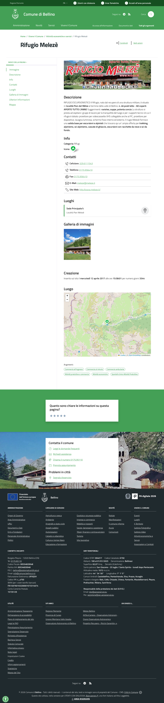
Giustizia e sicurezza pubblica (89, 515)
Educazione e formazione (56, 544)
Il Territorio (138, 523)
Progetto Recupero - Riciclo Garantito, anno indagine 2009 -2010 (111, 623)
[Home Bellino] (32, 14)
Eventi (137, 515)
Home (22, 36)
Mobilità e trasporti (85, 523)
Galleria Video (140, 531)
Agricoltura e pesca (54, 515)
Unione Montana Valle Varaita (58, 619)
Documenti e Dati (15, 527)
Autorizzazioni (51, 531)
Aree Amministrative (16, 519)
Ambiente (50, 519)
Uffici (10, 523)
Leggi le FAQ (13, 623)
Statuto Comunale (15, 643)
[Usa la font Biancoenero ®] (84, 3)
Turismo (80, 536)
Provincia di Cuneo (53, 615)
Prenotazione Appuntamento (20, 627)
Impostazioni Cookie (16, 656)
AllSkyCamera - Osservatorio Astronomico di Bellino (105, 615)
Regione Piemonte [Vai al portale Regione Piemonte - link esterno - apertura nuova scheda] (17, 3)
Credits (11, 660)
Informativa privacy (16, 647)
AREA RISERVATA (80, 698)
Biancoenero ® (92, 695)
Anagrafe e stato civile (55, 523)
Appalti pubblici (52, 527)
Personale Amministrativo (19, 536)
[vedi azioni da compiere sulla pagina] (136, 43)
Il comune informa (116, 523)
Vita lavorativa (83, 540)
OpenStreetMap (135, 355)
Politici (10, 540)
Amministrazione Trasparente (20, 611)
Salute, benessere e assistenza (90, 527)
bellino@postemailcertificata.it (26, 570)
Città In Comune (131, 692)
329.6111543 (86, 163)
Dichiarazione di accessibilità (20, 615)
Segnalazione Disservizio (18, 631)
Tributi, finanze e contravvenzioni (91, 531)
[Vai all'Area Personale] (138, 3)
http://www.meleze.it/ (89, 189)
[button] (108, 322)
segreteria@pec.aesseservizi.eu (101, 594)
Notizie (112, 515)
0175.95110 (16, 561)
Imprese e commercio (86, 519)
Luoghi (137, 519)
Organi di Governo (15, 515)
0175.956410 (86, 170)
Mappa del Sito (14, 672)
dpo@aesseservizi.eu (98, 591)
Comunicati (113, 531)
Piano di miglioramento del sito (21, 619)
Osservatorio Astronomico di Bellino (61, 623)
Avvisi (111, 527)
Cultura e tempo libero (55, 540)
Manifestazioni (115, 519)
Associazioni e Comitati (144, 544)
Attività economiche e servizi (59, 36)
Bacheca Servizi (14, 639)
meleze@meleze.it (86, 183)
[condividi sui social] (121, 43)
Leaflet (121, 355)
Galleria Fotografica (142, 527)
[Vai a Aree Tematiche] (110, 3)
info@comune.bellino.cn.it (24, 573)
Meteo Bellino (89, 611)
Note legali (12, 652)
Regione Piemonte (53, 611)
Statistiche (12, 668)
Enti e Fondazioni (15, 531)
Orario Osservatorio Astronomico (97, 619)
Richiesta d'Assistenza (17, 635)
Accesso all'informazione (103, 25)
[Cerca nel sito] (151, 14)
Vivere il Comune (35, 36)
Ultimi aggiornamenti (16, 664)
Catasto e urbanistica (55, 536)
